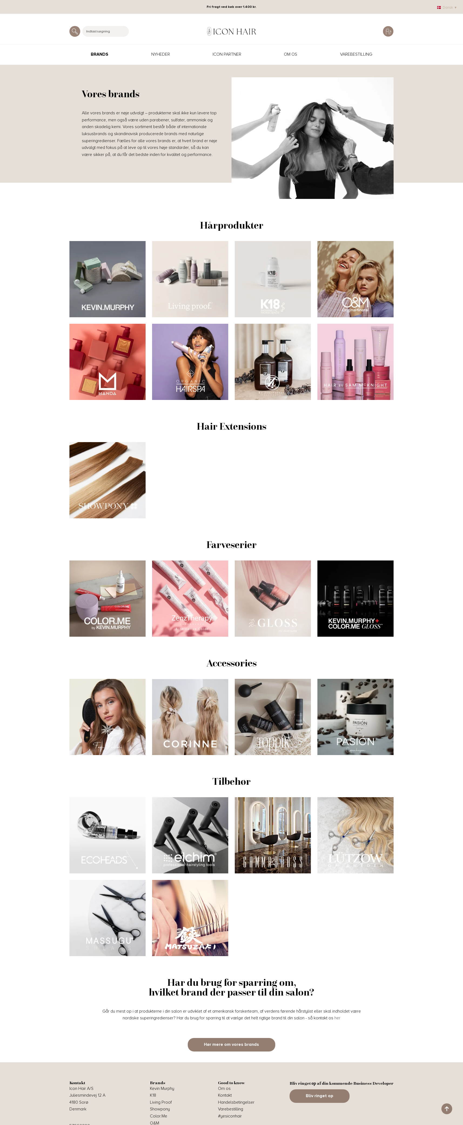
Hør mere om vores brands (231, 1044)
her (337, 1018)
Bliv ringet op (319, 1096)
